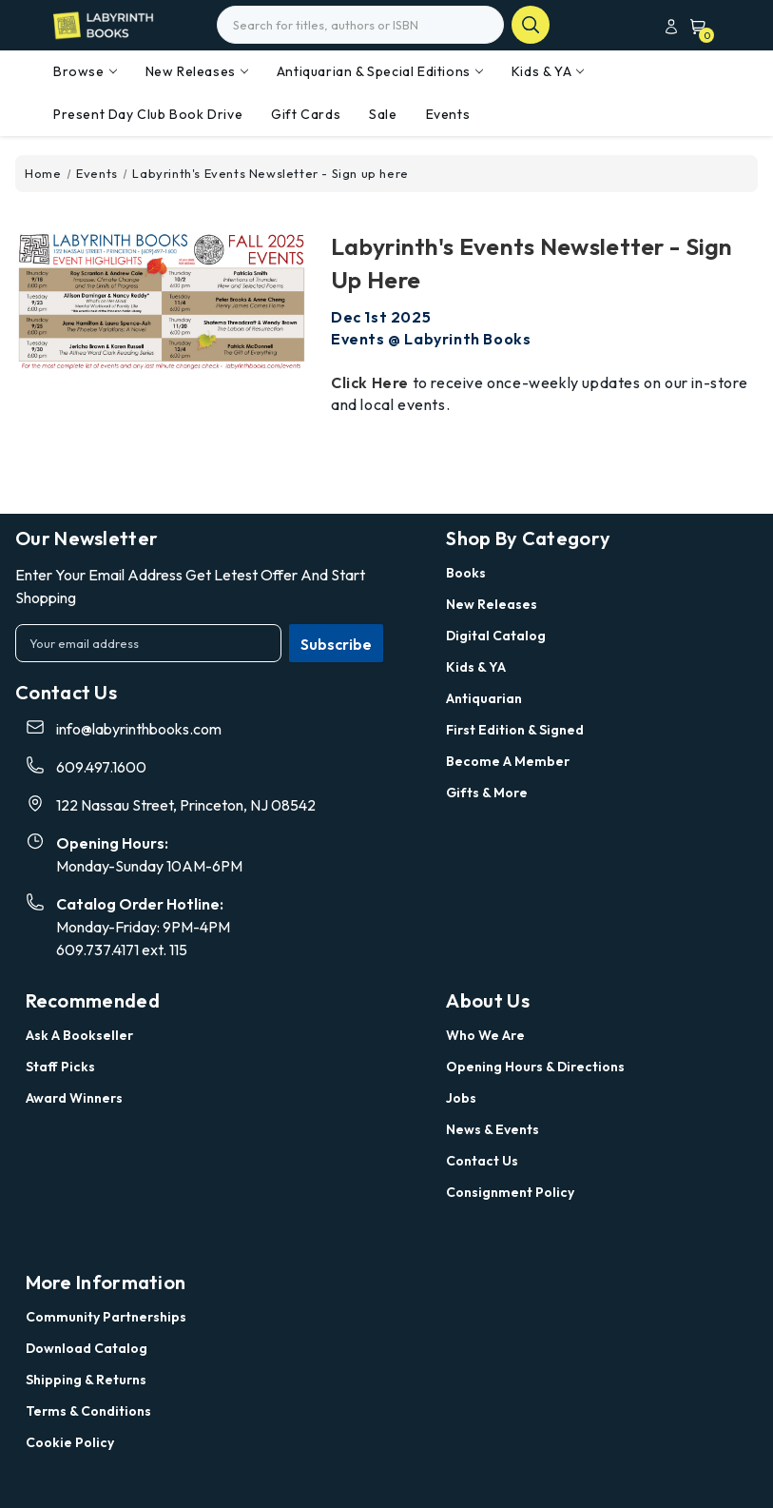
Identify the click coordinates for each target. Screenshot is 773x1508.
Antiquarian (484, 698)
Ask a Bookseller (79, 1035)
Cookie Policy (70, 1442)
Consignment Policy (510, 1192)
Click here (370, 382)
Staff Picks (60, 1066)
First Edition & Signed (515, 729)
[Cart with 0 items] (694, 26)
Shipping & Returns (86, 1379)
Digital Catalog (496, 635)
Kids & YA (548, 71)
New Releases (196, 71)
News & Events (492, 1129)
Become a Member (508, 761)
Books (466, 572)
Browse (85, 71)
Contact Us (482, 1160)
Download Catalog (86, 1348)
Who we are (485, 1035)
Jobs (461, 1098)
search (530, 24)
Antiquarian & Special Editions (380, 71)
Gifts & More (487, 792)
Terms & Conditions (88, 1411)
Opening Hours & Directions (535, 1066)
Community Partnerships (106, 1316)
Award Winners (74, 1098)
